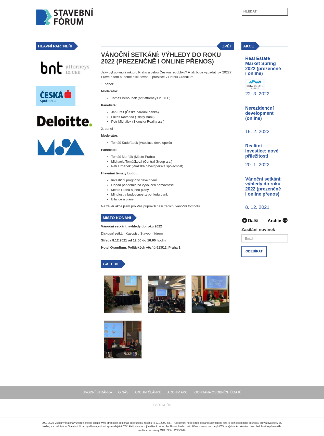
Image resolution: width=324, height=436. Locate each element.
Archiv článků (148, 392)
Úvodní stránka (97, 392)
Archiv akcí (177, 392)
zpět (227, 46)
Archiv (278, 220)
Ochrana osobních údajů (218, 392)
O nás (123, 392)
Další (249, 220)
